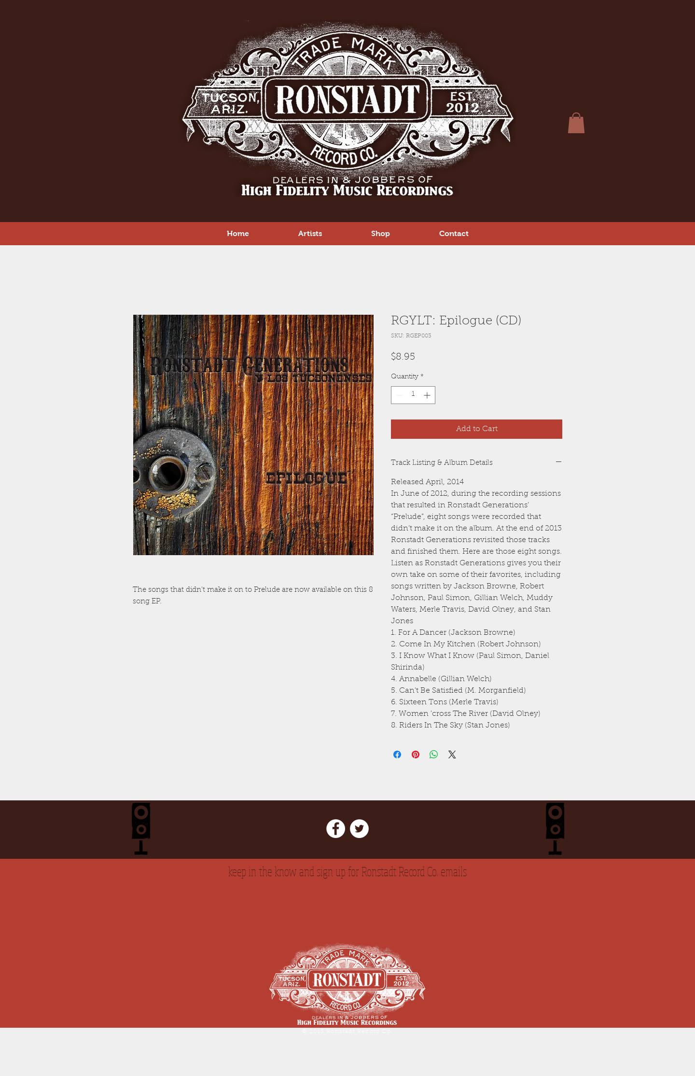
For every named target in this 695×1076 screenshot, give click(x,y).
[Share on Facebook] (397, 754)
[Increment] (428, 395)
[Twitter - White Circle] (359, 828)
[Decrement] (398, 395)
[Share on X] (452, 754)
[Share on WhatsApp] (434, 754)
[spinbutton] (413, 395)
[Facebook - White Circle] (335, 828)
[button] (381, 233)
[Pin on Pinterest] (415, 754)
